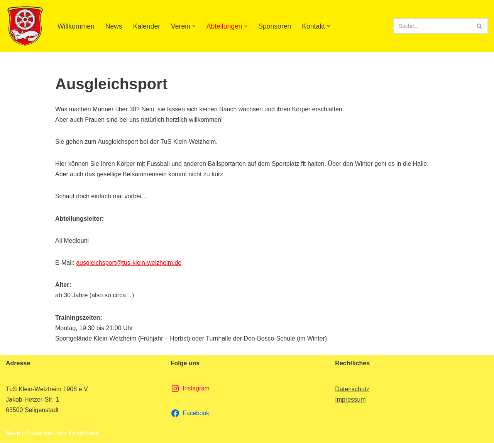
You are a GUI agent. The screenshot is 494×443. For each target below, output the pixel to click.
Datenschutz (352, 389)
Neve (13, 433)
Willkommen (76, 26)
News (113, 26)
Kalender (146, 26)
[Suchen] (432, 26)
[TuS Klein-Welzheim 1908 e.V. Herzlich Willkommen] (25, 26)
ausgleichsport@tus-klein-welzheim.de (128, 262)
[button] (194, 26)
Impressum (350, 399)
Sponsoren (275, 26)
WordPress (83, 433)
